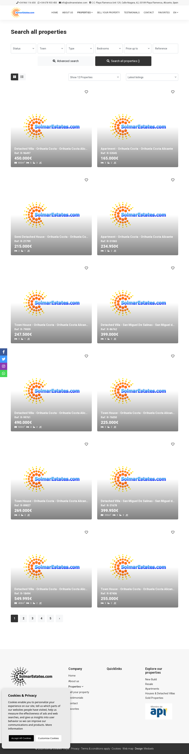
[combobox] (23, 48)
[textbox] (23, 48)
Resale (149, 684)
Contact (149, 12)
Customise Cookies (48, 738)
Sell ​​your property (108, 12)
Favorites (164, 12)
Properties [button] (85, 12)
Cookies (116, 748)
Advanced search (66, 61)
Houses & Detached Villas (160, 693)
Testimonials (132, 12)
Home (54, 12)
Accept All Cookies (21, 738)
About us (67, 12)
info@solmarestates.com (73, 2)
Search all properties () (123, 61)
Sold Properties (154, 698)
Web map (128, 748)
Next (87, 126)
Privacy (75, 748)
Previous (15, 126)
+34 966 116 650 (26, 2)
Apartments (152, 688)
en (175, 12)
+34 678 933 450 (47, 2)
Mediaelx (149, 748)
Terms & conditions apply (95, 748)
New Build (151, 679)
